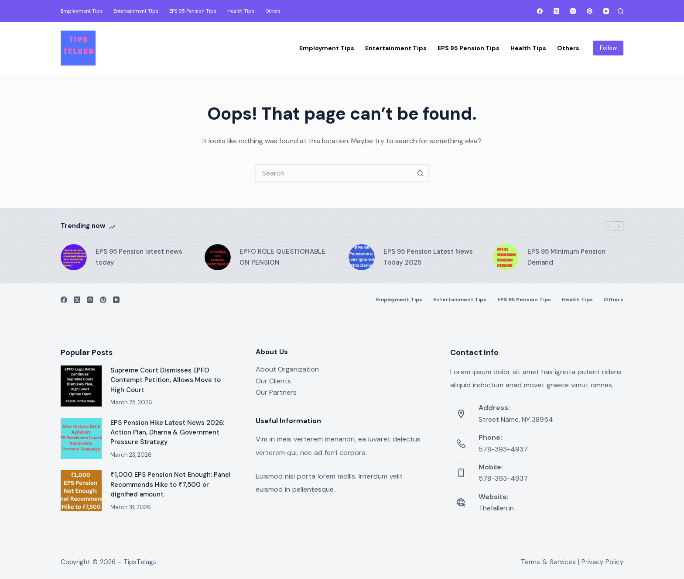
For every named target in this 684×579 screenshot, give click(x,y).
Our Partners (276, 392)
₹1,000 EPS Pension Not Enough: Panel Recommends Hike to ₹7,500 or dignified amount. (170, 484)
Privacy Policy (602, 562)
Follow (608, 48)
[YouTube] (606, 11)
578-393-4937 (503, 449)
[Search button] (420, 173)
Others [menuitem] (272, 11)
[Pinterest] (589, 11)
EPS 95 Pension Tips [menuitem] (192, 11)
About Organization (287, 369)
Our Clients (273, 381)
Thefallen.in (496, 508)
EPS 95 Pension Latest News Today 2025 (428, 257)
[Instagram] (573, 11)
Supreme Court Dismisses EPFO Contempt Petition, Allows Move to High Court (165, 380)
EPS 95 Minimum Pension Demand (566, 257)
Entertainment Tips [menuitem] (135, 11)
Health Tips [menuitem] (240, 11)
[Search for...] (333, 173)
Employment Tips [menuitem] (82, 11)
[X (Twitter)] (556, 11)
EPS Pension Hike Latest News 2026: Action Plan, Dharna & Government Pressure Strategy (167, 432)
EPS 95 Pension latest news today (139, 257)
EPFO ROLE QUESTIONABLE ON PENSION (282, 257)
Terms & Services (548, 562)
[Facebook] (540, 11)
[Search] (620, 11)
